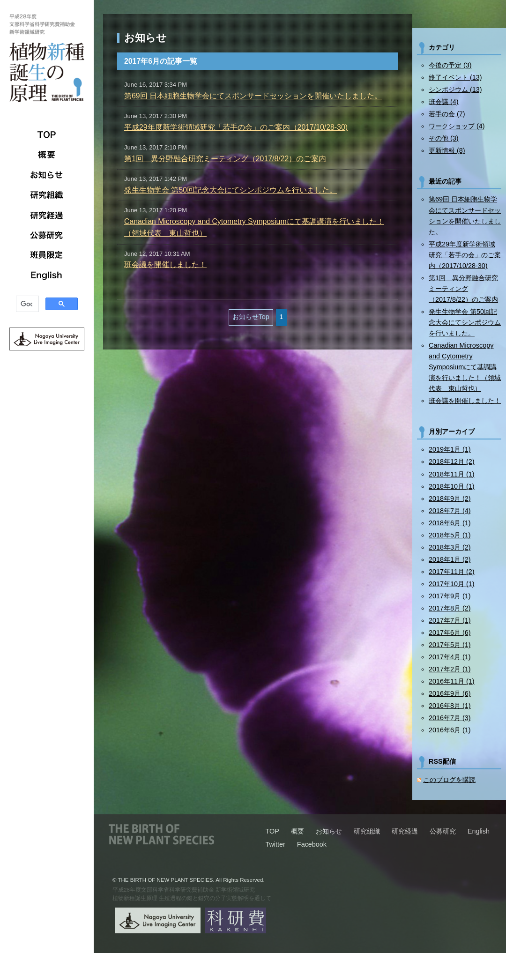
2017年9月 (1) (450, 596)
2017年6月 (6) (450, 632)
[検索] (26, 304)
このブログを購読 (449, 779)
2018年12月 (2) (452, 461)
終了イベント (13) (455, 77)
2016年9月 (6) (450, 693)
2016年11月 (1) (452, 681)
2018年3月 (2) (450, 547)
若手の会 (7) (447, 114)
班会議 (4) (444, 101)
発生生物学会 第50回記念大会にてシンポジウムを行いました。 (230, 190)
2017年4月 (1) (450, 657)
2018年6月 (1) (450, 523)
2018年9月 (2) (450, 498)
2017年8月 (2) (450, 608)
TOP (46, 134)
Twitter (275, 844)
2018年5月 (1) (450, 535)
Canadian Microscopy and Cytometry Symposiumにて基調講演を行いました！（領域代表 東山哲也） (465, 367)
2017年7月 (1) (450, 620)
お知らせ (46, 174)
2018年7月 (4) (450, 510)
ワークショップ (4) (457, 126)
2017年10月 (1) (452, 584)
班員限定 (46, 255)
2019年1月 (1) (450, 449)
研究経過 (46, 215)
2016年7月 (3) (450, 718)
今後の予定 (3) (450, 65)
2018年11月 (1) (452, 474)
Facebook (312, 844)
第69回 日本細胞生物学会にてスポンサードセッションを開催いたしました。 (253, 96)
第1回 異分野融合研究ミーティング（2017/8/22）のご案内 (225, 159)
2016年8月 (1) (450, 705)
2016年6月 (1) (450, 730)
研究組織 (46, 194)
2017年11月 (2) (452, 571)
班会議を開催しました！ (165, 264)
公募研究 (46, 235)
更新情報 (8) (447, 150)
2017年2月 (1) (450, 669)
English (46, 275)
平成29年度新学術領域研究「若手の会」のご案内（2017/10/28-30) (236, 127)
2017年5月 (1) (450, 644)
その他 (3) (444, 138)
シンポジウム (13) (455, 89)
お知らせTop (250, 316)
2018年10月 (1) (452, 486)
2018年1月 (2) (450, 559)
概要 (46, 154)
